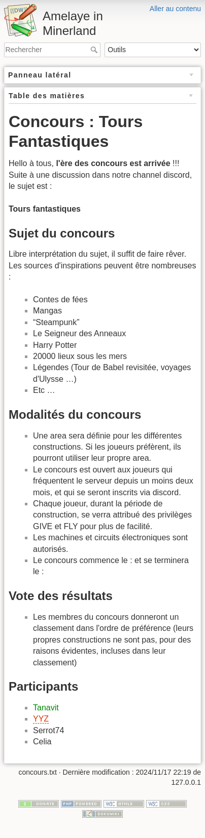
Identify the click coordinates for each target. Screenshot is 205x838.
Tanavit (46, 707)
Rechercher (95, 49)
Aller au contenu (175, 9)
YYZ (41, 718)
